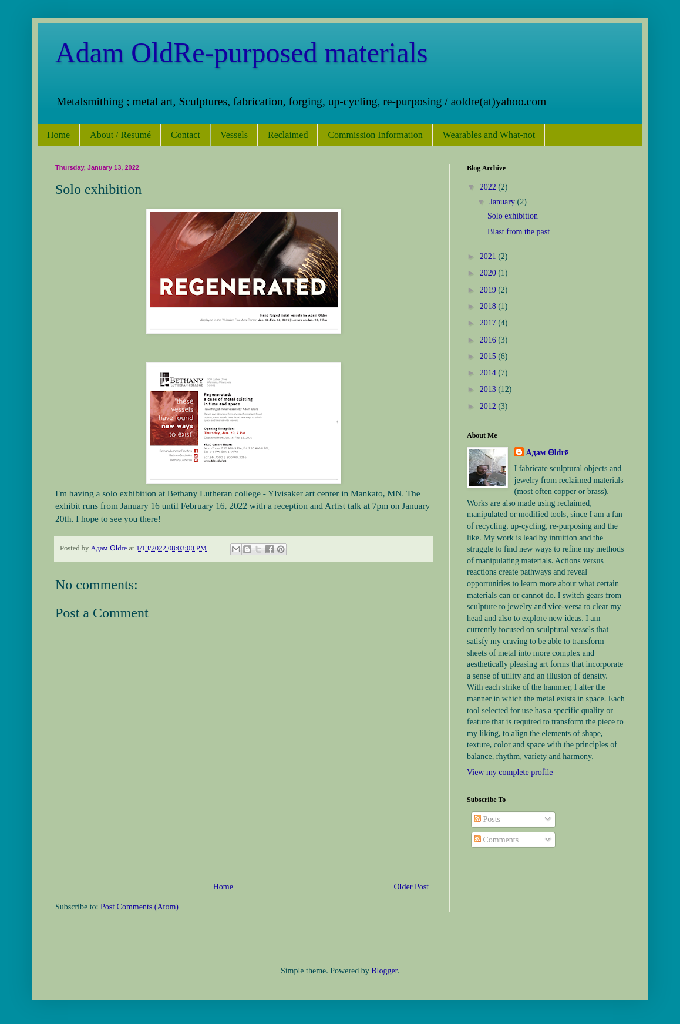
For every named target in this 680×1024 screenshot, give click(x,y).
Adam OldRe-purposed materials (241, 52)
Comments (496, 839)
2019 (489, 290)
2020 (489, 272)
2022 (489, 187)
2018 (489, 306)
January (503, 201)
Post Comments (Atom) (139, 906)
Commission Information (375, 135)
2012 (489, 406)
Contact (185, 135)
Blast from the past (518, 231)
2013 (489, 389)
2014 (489, 372)
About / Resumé (120, 135)
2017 (489, 322)
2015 (489, 356)
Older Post (411, 886)
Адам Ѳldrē (547, 452)
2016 (489, 339)
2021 (489, 256)
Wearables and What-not (489, 135)
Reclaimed (288, 135)
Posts (487, 819)
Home (58, 135)
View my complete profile (510, 772)
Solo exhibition (512, 215)
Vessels (234, 135)
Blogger (384, 970)
